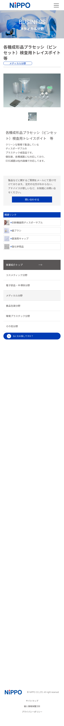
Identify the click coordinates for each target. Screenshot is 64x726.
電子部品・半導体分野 (18, 285)
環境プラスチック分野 (18, 316)
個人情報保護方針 (32, 706)
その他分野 (12, 326)
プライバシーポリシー (32, 712)
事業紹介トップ (24, 264)
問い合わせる (32, 199)
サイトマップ (32, 701)
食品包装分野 (13, 305)
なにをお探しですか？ (20, 336)
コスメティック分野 (16, 275)
